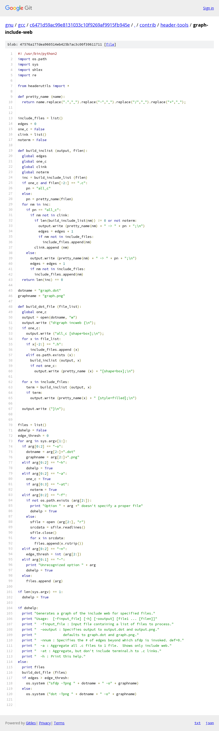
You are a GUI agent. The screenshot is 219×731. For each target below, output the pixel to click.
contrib (148, 25)
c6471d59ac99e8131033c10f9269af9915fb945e (80, 25)
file (110, 44)
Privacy (45, 723)
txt (197, 723)
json (210, 723)
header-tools (174, 25)
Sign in (208, 8)
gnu (9, 25)
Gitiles (31, 723)
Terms (59, 723)
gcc (21, 25)
